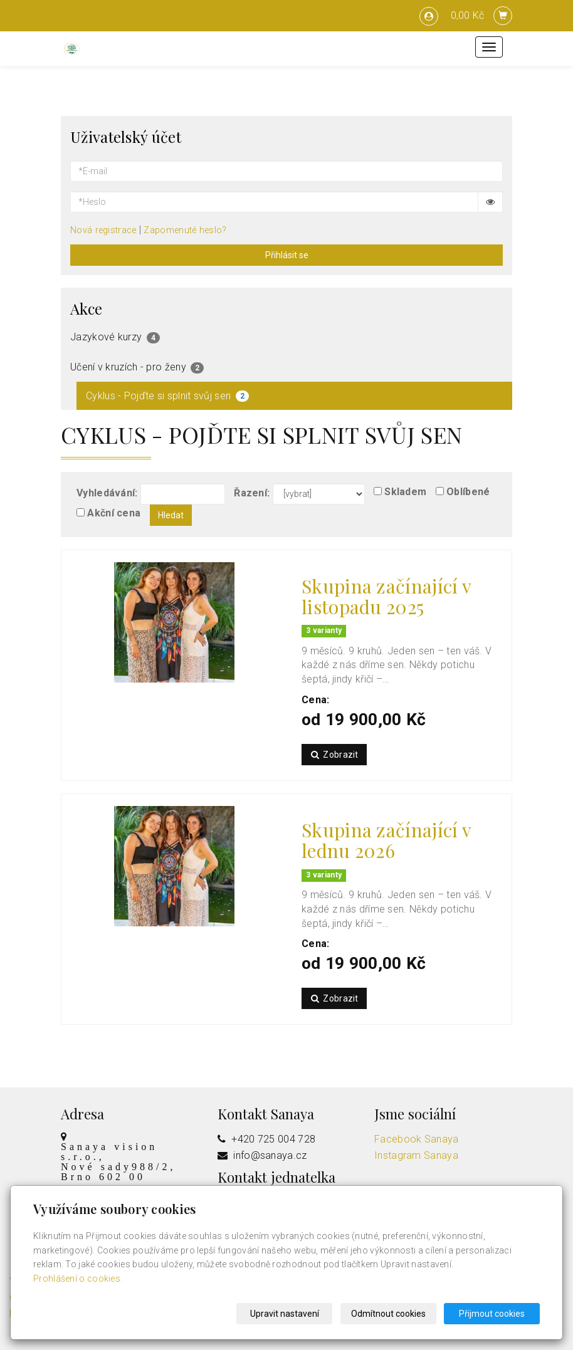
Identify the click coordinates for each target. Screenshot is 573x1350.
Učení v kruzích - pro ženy (137, 367)
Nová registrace (103, 230)
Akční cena (113, 513)
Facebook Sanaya (416, 1139)
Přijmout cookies (492, 1314)
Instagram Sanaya (416, 1155)
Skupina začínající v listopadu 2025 (386, 596)
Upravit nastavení (284, 1314)
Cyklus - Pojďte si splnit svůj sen (167, 396)
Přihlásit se (286, 255)
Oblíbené (468, 492)
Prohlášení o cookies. (77, 1279)
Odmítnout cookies (388, 1314)
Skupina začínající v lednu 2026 (386, 840)
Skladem (405, 492)
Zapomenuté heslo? (185, 230)
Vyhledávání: (107, 493)
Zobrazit (334, 755)
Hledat (171, 515)
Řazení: (252, 493)
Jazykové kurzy (115, 337)
